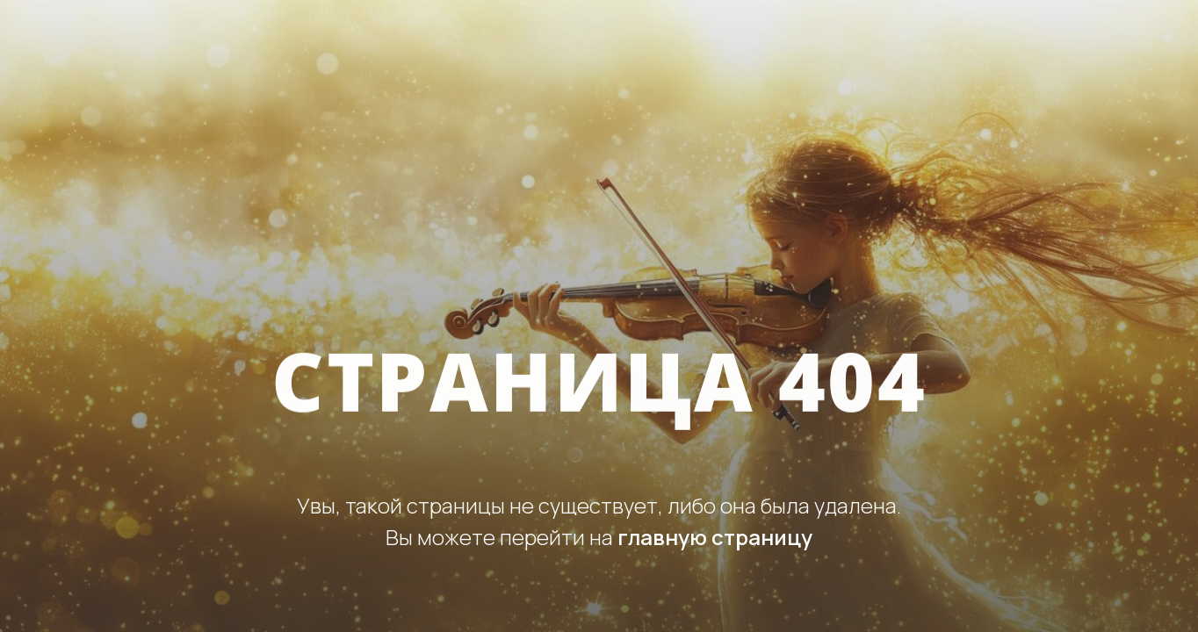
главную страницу (714, 536)
